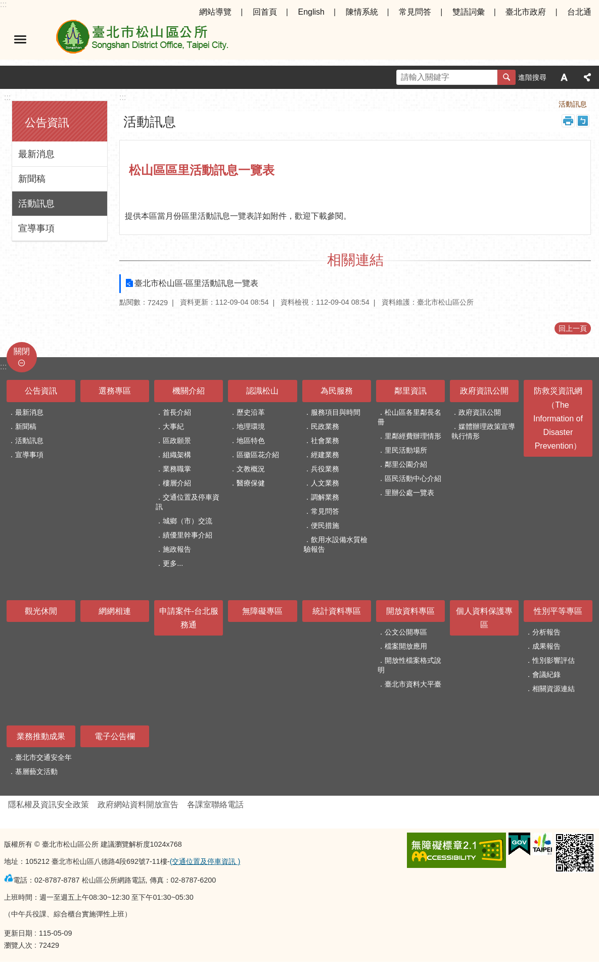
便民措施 (325, 525)
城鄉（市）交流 (187, 521)
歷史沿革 (251, 412)
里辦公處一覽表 (409, 493)
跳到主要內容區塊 (5, 5)
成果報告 (546, 646)
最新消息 (36, 154)
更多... (173, 563)
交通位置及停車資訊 (187, 502)
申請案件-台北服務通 (188, 618)
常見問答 (415, 12)
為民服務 (336, 390)
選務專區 (115, 390)
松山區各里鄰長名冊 (409, 417)
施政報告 (177, 549)
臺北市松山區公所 (141, 39)
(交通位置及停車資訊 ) (205, 861)
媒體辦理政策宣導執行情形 (483, 431)
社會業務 (325, 440)
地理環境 (251, 426)
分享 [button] (587, 77)
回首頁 (265, 12)
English (311, 12)
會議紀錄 (546, 674)
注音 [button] (582, 120)
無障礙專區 (262, 611)
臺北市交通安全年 (43, 757)
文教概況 (251, 469)
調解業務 (325, 497)
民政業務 (325, 426)
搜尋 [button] (506, 77)
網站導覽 (215, 12)
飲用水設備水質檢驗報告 (335, 544)
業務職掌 (177, 469)
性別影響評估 (553, 660)
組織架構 (177, 455)
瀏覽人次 (18, 945)
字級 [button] (564, 77)
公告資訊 (47, 122)
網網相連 (115, 611)
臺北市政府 (525, 12)
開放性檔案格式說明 (409, 665)
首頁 (495, 104)
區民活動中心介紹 (413, 478)
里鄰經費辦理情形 (413, 436)
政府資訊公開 (484, 390)
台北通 (579, 12)
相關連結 (355, 260)
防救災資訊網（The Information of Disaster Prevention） (558, 418)
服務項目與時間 (335, 412)
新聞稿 (31, 179)
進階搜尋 (532, 77)
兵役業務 (325, 469)
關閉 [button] (22, 351)
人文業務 (325, 483)
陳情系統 (362, 12)
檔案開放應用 (406, 646)
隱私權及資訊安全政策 (48, 804)
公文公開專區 (406, 632)
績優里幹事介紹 (187, 535)
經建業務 (325, 455)
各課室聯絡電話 (215, 804)
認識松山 (262, 390)
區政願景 (177, 440)
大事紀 (173, 426)
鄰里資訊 (410, 390)
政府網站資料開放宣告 (138, 804)
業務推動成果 (41, 736)
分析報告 (546, 632)
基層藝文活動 (36, 771)
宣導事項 (36, 228)
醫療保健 (251, 483)
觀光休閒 (41, 611)
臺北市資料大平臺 (413, 684)
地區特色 (251, 440)
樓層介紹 (177, 483)
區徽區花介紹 (258, 455)
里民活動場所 (406, 450)
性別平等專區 (558, 611)
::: (3, 4)
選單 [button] (20, 39)
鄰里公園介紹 (406, 464)
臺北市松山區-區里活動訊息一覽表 (196, 283)
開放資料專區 (410, 611)
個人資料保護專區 (484, 618)
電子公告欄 (115, 736)
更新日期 (18, 933)
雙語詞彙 (468, 12)
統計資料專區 (336, 611)
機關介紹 (188, 390)
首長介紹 (177, 412)
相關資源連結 (553, 689)
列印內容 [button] (568, 120)
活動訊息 (36, 204)
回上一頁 (573, 328)
